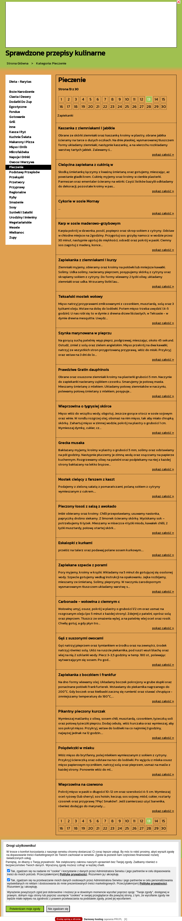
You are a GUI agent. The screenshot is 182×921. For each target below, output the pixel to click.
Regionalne (17, 192)
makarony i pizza (21, 142)
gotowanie (17, 116)
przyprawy (17, 187)
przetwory (16, 182)
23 (112, 106)
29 (156, 106)
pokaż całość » (163, 154)
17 (68, 106)
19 (83, 106)
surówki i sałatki (20, 212)
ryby (12, 197)
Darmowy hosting (93, 919)
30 (163, 106)
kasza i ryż (17, 132)
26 (134, 106)
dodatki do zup (20, 101)
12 (141, 99)
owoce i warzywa (21, 162)
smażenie (16, 202)
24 (120, 106)
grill (12, 122)
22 (105, 106)
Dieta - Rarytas (20, 81)
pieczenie (16, 167)
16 (61, 106)
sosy (12, 207)
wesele (14, 227)
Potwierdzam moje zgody (25, 908)
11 (134, 99)
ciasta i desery (20, 96)
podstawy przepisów (24, 172)
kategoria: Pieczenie (51, 63)
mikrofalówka (19, 152)
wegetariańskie (20, 222)
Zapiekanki (65, 115)
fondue (14, 111)
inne (12, 127)
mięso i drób (18, 147)
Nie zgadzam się (58, 908)
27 (142, 106)
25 (127, 106)
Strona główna (17, 63)
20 (90, 106)
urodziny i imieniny (23, 217)
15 (163, 99)
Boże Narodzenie (21, 91)
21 (97, 106)
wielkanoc (16, 232)
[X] (125, 919)
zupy (12, 237)
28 (149, 106)
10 (127, 99)
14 (156, 99)
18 (76, 106)
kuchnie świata (20, 137)
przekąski (16, 177)
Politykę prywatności (73, 874)
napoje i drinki (19, 157)
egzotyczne (17, 106)
